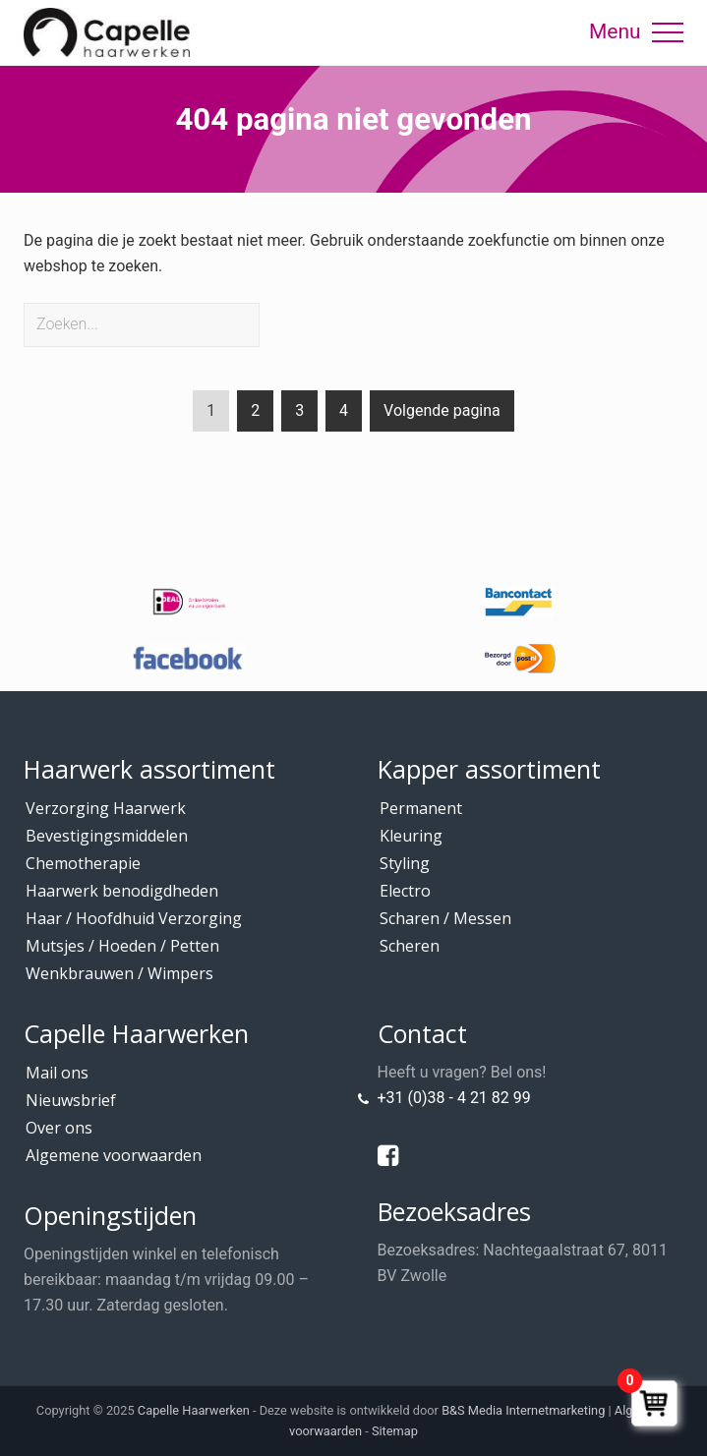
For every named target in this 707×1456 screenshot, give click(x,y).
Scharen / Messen (445, 918)
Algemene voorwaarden (114, 1155)
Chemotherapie (83, 863)
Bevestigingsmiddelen (107, 835)
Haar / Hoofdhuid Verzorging (134, 918)
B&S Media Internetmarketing (523, 1410)
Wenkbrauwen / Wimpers (119, 973)
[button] (667, 32)
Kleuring (411, 835)
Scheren (410, 946)
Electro (405, 891)
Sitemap (395, 1431)
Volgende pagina (442, 410)
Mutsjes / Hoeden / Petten (122, 946)
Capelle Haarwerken (194, 1410)
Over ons (59, 1127)
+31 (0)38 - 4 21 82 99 (454, 1097)
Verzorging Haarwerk (106, 808)
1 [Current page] (211, 414)
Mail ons (57, 1072)
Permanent (421, 808)
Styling (405, 863)
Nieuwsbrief (71, 1100)
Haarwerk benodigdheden (122, 891)
